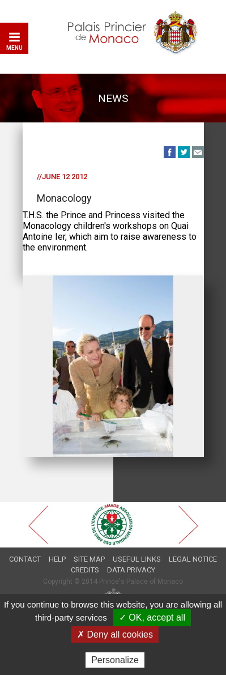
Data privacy (131, 570)
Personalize (115, 660)
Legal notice (193, 559)
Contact (25, 559)
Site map (89, 559)
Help (57, 559)
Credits (85, 570)
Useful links (137, 559)
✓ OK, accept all (152, 617)
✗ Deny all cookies (115, 634)
